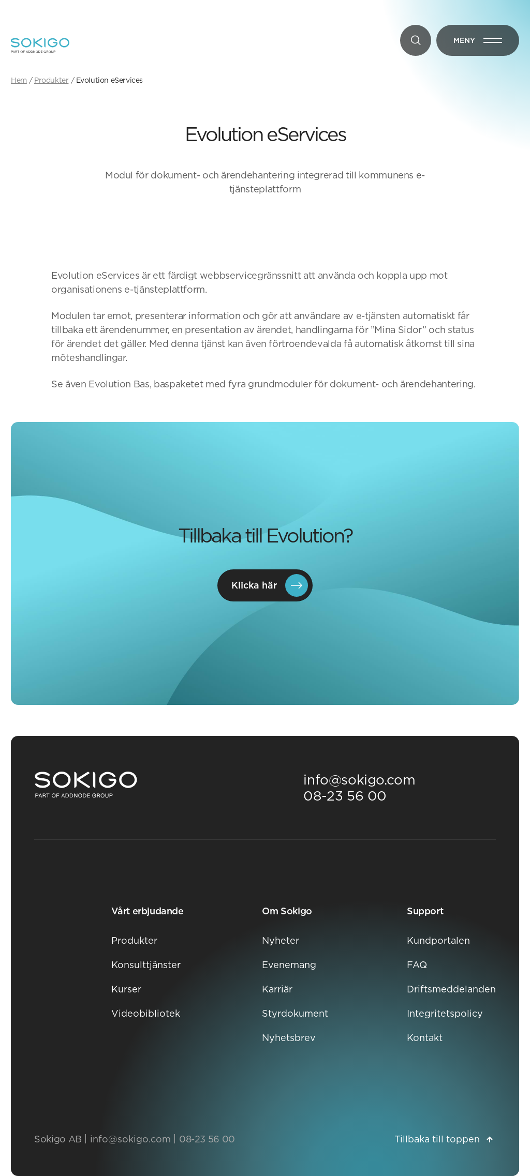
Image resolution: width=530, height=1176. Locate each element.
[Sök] (415, 40)
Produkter (134, 940)
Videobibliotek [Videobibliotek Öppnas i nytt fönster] (145, 1013)
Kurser (126, 989)
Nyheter (280, 940)
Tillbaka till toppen (443, 1139)
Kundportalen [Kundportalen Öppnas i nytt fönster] (438, 940)
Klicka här (269, 585)
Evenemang (289, 964)
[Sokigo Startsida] (86, 785)
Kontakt (425, 1037)
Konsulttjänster (146, 964)
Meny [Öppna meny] (486, 42)
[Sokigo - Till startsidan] (40, 45)
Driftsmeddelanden (451, 989)
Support (425, 911)
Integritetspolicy (445, 1013)
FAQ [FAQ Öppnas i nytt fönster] (417, 964)
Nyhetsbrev (289, 1037)
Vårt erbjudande (147, 911)
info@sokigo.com (359, 780)
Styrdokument (295, 1013)
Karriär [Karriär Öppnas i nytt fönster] (277, 989)
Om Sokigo (287, 911)
